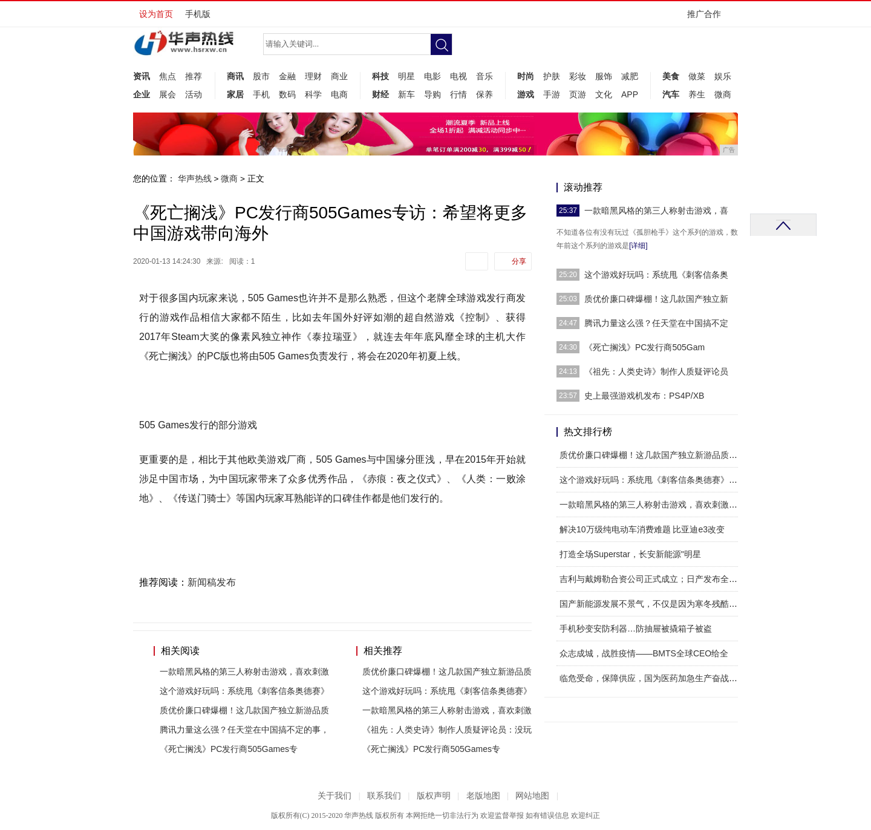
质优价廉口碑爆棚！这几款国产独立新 (656, 299)
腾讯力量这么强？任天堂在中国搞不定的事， (244, 729)
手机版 (197, 14)
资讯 (141, 76)
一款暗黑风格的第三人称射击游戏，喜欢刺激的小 (652, 504)
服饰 (603, 76)
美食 (670, 76)
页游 (577, 94)
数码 (287, 94)
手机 (261, 94)
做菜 (696, 76)
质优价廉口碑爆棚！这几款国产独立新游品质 (244, 710)
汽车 (670, 94)
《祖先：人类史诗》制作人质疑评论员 (656, 371)
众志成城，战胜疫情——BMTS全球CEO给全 (643, 653)
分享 (519, 261)
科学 (313, 94)
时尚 (525, 76)
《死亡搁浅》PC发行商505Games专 (229, 749)
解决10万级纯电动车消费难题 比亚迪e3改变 (642, 529)
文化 (603, 94)
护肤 (551, 76)
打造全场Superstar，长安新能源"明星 (630, 554)
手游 (551, 94)
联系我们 (384, 795)
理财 (313, 76)
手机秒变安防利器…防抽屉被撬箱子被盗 (635, 628)
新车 (406, 94)
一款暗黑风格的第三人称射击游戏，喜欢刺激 (244, 671)
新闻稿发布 (212, 582)
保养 (484, 94)
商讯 (235, 76)
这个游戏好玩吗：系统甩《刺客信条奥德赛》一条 (652, 480)
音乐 (484, 76)
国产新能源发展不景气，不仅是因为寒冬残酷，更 (652, 604)
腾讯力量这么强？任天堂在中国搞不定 (656, 323)
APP (629, 94)
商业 (339, 76)
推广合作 (708, 18)
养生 (696, 94)
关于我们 (334, 795)
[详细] (638, 245)
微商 (722, 94)
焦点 (167, 76)
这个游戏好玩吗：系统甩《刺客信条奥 (656, 274)
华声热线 (195, 178)
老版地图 (483, 795)
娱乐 (722, 76)
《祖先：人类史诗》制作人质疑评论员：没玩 (447, 729)
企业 (141, 94)
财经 (380, 94)
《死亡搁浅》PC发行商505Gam (644, 347)
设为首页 (156, 14)
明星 (406, 76)
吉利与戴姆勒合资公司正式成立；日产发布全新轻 (652, 579)
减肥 (629, 76)
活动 (193, 94)
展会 (167, 94)
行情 (458, 94)
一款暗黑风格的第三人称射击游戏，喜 (656, 210)
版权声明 (434, 795)
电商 (339, 94)
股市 (261, 76)
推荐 (193, 76)
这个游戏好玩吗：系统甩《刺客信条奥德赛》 (244, 691)
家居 (235, 94)
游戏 (525, 94)
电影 (432, 76)
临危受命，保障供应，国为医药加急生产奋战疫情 (652, 678)
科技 (380, 76)
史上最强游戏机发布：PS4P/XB (644, 395)
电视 (458, 76)
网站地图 (532, 795)
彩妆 (577, 76)
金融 (287, 76)
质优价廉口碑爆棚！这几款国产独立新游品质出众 (652, 455)
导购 (432, 94)
